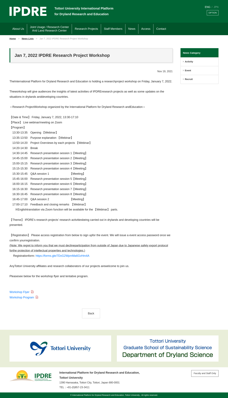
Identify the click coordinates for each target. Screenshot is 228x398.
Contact (161, 28)
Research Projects (86, 28)
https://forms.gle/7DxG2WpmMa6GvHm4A (62, 255)
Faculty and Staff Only (205, 373)
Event (188, 70)
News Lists (28, 38)
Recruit (189, 79)
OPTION (213, 13)
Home (13, 38)
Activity (189, 61)
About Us (18, 28)
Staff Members (113, 28)
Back (91, 313)
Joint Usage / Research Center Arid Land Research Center (49, 28)
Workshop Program (22, 297)
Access (145, 28)
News (131, 28)
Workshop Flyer (19, 292)
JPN (216, 7)
